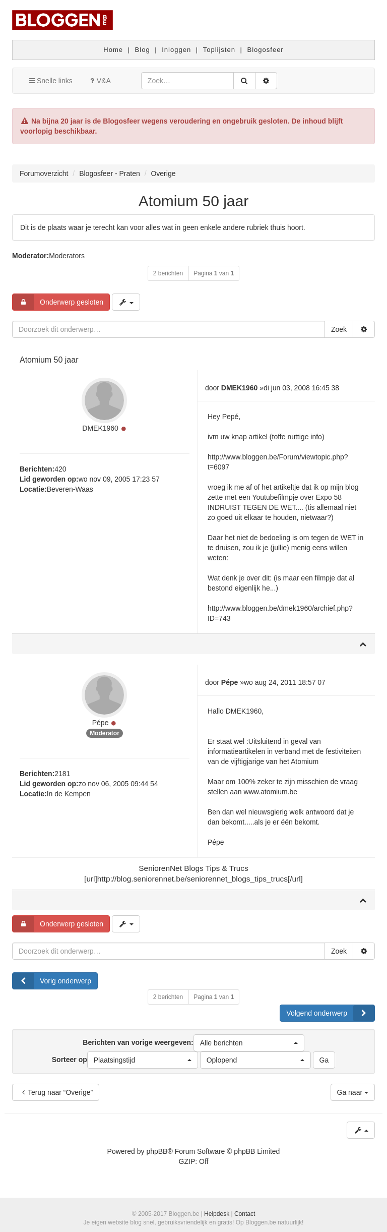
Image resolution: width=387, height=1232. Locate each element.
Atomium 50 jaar (193, 201)
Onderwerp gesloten (58, 302)
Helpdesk (216, 1213)
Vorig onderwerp (52, 981)
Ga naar (352, 1092)
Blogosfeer (265, 49)
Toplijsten (219, 49)
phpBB (156, 1151)
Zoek (339, 329)
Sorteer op (125, 1060)
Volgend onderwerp (330, 1013)
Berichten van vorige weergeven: (193, 1042)
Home (113, 49)
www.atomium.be (271, 792)
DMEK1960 (100, 428)
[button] (249, 1042)
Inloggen (176, 49)
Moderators (67, 256)
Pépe (100, 723)
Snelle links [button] (50, 81)
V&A (99, 81)
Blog (142, 49)
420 (60, 469)
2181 (62, 774)
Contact (244, 1213)
